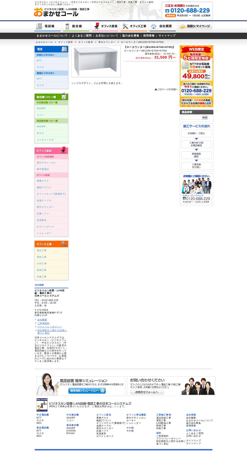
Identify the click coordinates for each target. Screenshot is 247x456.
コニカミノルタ (45, 139)
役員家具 (42, 220)
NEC (39, 423)
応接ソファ (43, 213)
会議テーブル (44, 200)
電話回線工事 (163, 418)
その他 (130, 430)
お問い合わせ (193, 436)
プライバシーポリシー (49, 327)
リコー (40, 115)
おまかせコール (44, 42)
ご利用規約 (43, 323)
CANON (71, 430)
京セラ (40, 133)
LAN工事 (42, 263)
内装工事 (42, 276)
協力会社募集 (130, 35)
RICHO (71, 433)
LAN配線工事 (163, 423)
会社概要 (42, 319)
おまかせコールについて (52, 35)
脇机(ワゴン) (44, 187)
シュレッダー (44, 233)
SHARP (41, 108)
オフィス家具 (65, 42)
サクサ (40, 67)
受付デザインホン (47, 162)
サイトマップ (167, 35)
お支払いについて (107, 35)
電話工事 (42, 250)
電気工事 (42, 257)
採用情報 (149, 35)
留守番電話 (43, 169)
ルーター (131, 420)
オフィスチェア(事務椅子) (51, 194)
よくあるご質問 (82, 35)
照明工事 (42, 270)
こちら (115, 406)
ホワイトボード (45, 226)
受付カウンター (107, 42)
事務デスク (43, 181)
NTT (39, 60)
